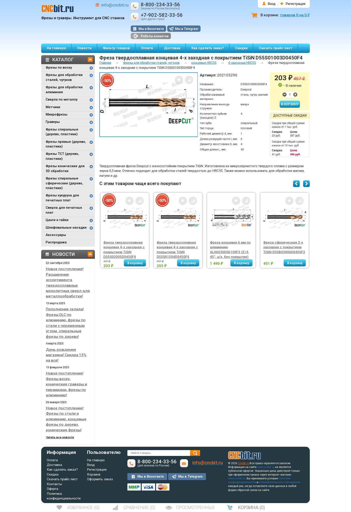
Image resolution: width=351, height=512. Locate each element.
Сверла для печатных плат (64, 210)
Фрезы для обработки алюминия (64, 89)
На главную (56, 48)
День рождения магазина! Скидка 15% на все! (66, 355)
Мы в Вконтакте (151, 29)
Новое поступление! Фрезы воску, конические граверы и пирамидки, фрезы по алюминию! (66, 384)
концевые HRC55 (203, 63)
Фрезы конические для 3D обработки (65, 168)
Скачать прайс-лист (275, 48)
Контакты (54, 484)
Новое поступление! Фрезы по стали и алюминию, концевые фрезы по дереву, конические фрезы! (66, 419)
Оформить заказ (100, 479)
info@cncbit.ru (114, 5)
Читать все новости (60, 437)
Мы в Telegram (186, 29)
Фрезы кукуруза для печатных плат (62, 197)
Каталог (63, 59)
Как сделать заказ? (207, 48)
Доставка (172, 48)
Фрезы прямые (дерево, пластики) (66, 144)
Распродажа (56, 242)
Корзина (93, 474)
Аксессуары (56, 235)
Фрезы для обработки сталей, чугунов (64, 77)
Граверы (53, 122)
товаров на (295, 15)
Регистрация (295, 4)
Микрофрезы (56, 114)
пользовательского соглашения (279, 482)
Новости (84, 48)
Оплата (147, 48)
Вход (272, 4)
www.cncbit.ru (265, 467)
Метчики (53, 107)
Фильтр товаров (116, 48)
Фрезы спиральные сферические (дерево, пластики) (64, 183)
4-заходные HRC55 (242, 63)
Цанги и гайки (57, 220)
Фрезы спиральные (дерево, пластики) (62, 131)
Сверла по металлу (61, 99)
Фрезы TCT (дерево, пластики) (62, 156)
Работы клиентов (151, 36)
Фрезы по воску (59, 67)
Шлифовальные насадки (66, 227)
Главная (105, 63)
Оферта (52, 489)
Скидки (241, 48)
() (83, 507)
